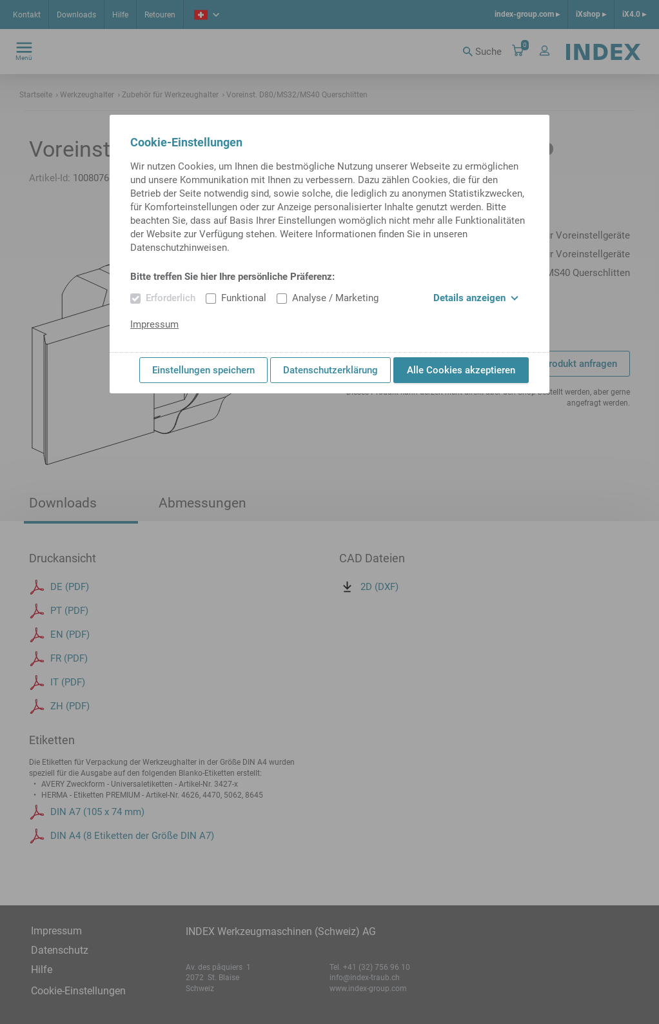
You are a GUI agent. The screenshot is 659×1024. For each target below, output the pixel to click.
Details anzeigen (475, 298)
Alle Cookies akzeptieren (461, 370)
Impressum (154, 324)
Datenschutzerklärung (330, 370)
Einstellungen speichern (203, 370)
